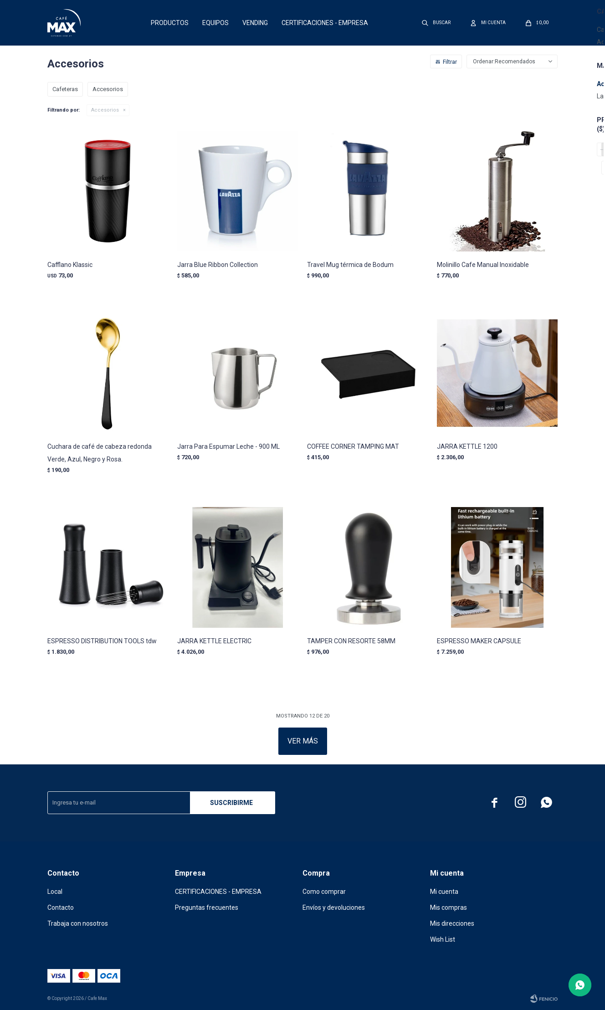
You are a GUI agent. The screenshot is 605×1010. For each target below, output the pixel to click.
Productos (170, 22)
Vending (255, 22)
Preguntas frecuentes (206, 907)
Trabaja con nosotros (77, 923)
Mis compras (448, 907)
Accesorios (105, 110)
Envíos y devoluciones (333, 907)
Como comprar (324, 891)
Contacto (60, 907)
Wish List (442, 939)
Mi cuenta (444, 891)
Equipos (215, 22)
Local (54, 891)
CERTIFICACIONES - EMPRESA (325, 22)
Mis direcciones (452, 923)
